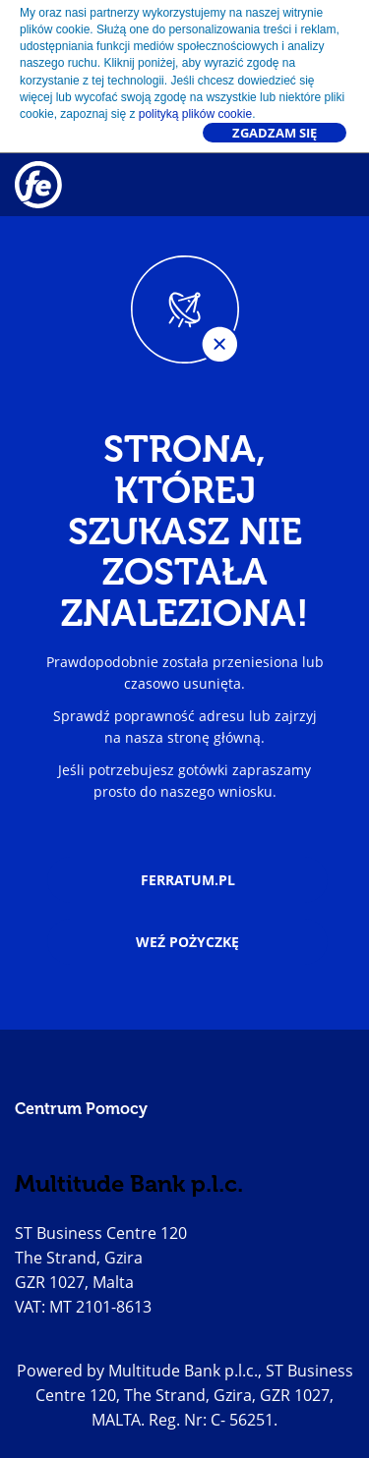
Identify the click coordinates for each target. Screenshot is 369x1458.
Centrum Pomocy (81, 1108)
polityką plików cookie (195, 114)
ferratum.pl (188, 879)
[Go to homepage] (35, 184)
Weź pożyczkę (187, 941)
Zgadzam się (274, 132)
